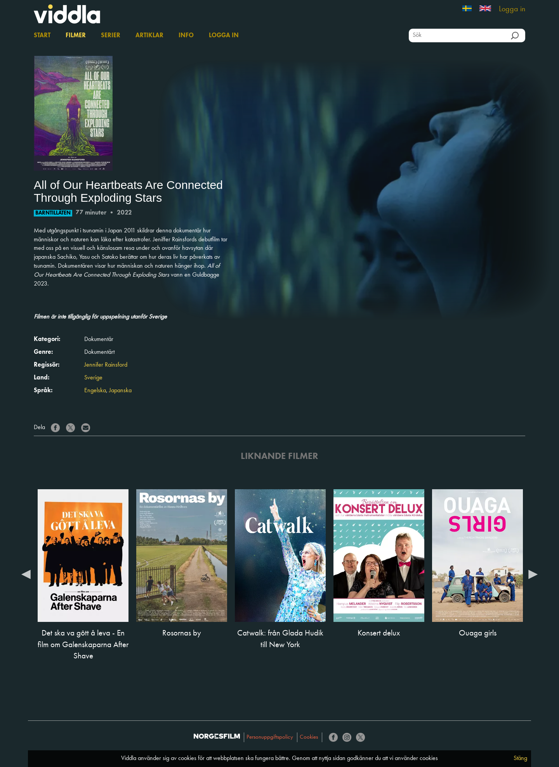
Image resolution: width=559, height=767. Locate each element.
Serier (110, 36)
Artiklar (149, 36)
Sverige (93, 378)
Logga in (512, 9)
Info (186, 36)
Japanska (120, 391)
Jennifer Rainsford (105, 365)
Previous (26, 573)
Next (533, 573)
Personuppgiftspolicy (270, 737)
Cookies (309, 737)
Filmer (76, 36)
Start (42, 36)
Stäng (520, 758)
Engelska (95, 391)
